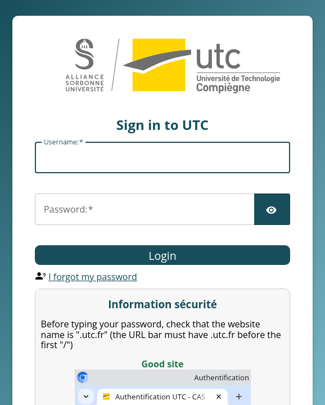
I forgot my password (92, 277)
